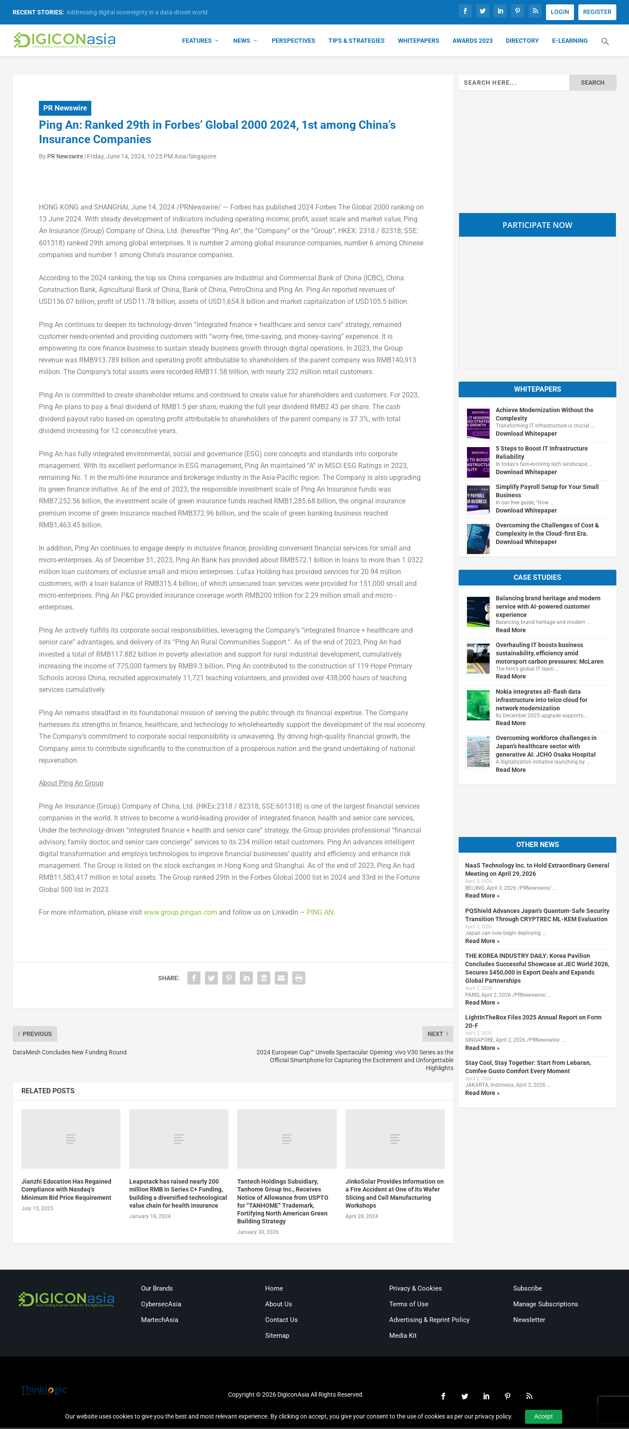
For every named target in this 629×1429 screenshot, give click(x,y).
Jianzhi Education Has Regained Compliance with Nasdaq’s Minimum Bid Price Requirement (66, 1190)
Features (197, 41)
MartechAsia (159, 1321)
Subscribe (527, 1290)
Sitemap (277, 1337)
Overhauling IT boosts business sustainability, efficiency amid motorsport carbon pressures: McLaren (550, 654)
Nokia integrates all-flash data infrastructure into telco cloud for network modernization (542, 701)
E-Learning (570, 41)
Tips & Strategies (356, 41)
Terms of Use (409, 1305)
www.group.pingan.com (180, 914)
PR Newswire (65, 109)
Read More (511, 631)
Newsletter (529, 1321)
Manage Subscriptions (545, 1305)
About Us (278, 1305)
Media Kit (403, 1337)
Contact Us (281, 1321)
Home (274, 1290)
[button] (605, 48)
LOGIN (560, 11)
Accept (543, 1416)
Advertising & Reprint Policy (429, 1321)
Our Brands (157, 1290)
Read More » (482, 897)
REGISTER (597, 11)
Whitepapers (418, 41)
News (241, 41)
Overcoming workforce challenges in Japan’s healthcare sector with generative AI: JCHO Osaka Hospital (546, 748)
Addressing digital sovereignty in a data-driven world (136, 12)
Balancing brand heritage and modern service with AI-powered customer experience (548, 608)
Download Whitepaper (526, 434)
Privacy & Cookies (415, 1290)
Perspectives (293, 41)
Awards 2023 (473, 41)
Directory (522, 41)
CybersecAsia (161, 1305)
